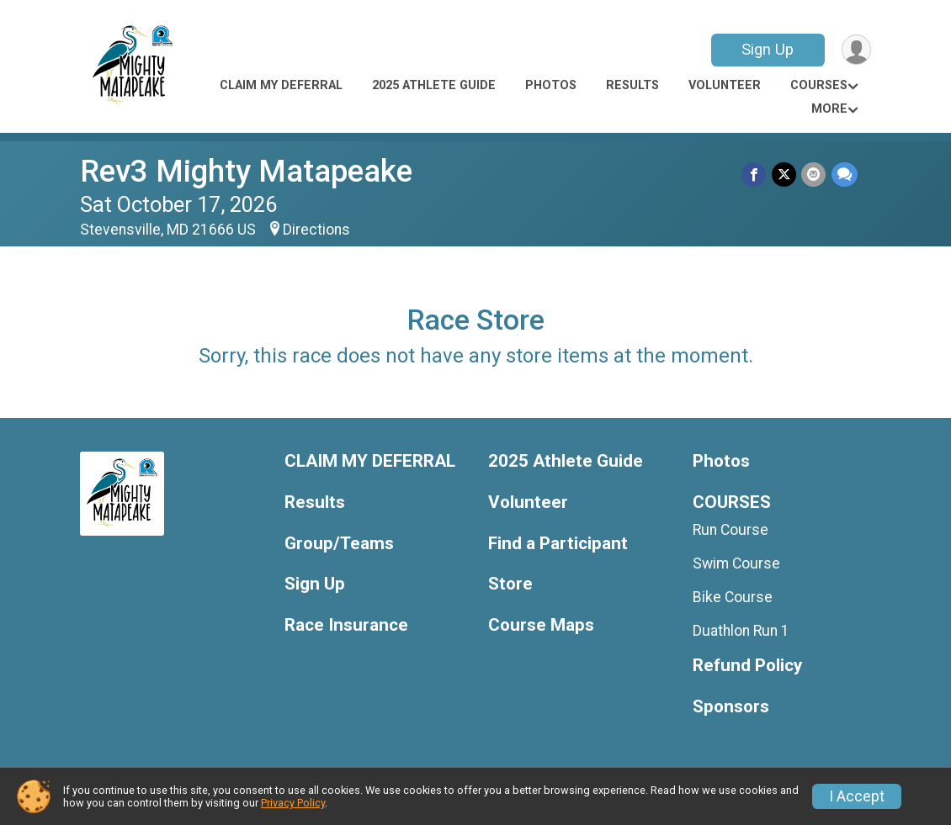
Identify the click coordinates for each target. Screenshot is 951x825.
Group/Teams (339, 543)
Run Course (730, 529)
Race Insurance (346, 625)
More (829, 109)
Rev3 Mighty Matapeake (246, 171)
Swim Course (736, 563)
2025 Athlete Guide (434, 85)
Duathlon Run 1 (741, 630)
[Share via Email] (814, 174)
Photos (550, 85)
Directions (316, 229)
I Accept (857, 796)
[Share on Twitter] (785, 174)
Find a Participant (558, 543)
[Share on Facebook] (755, 174)
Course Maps (541, 625)
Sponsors (731, 707)
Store (510, 584)
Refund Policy (747, 665)
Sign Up (767, 49)
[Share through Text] (844, 174)
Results (632, 85)
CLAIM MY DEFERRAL (281, 85)
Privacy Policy (293, 802)
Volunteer (724, 85)
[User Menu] (855, 50)
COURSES (818, 85)
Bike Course (733, 597)
